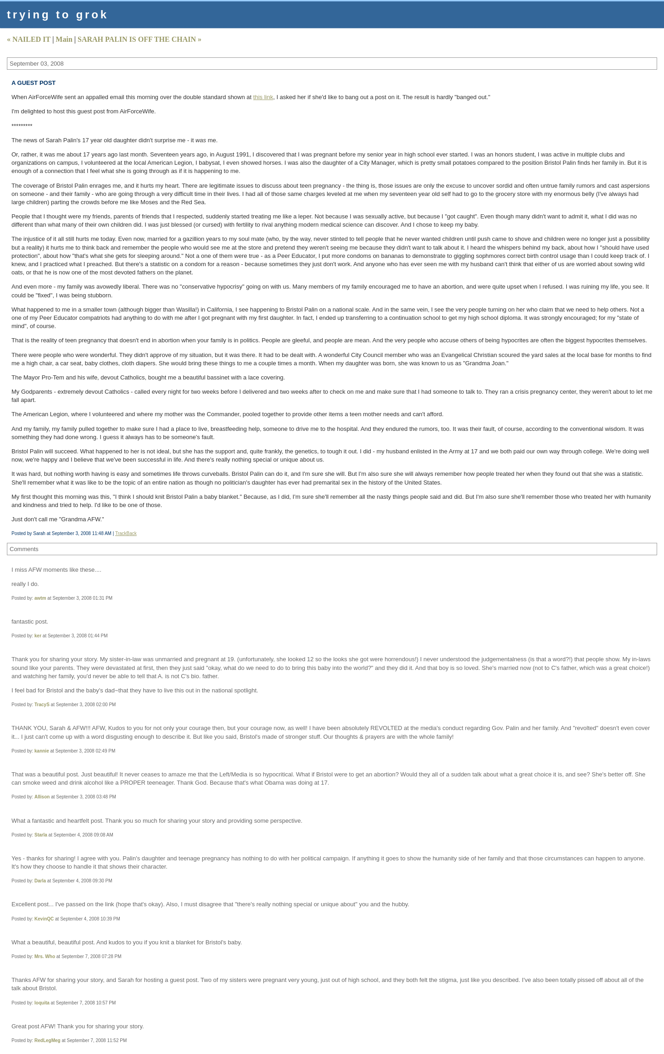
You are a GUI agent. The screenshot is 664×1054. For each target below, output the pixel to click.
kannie (41, 750)
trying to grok (58, 14)
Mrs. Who (44, 956)
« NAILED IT (28, 39)
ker (37, 635)
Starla (40, 834)
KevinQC (44, 918)
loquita (42, 1002)
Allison (42, 796)
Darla (40, 880)
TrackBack (126, 533)
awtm (40, 598)
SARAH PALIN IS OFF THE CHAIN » (139, 39)
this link (263, 97)
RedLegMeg (47, 1040)
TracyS (42, 704)
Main (64, 39)
